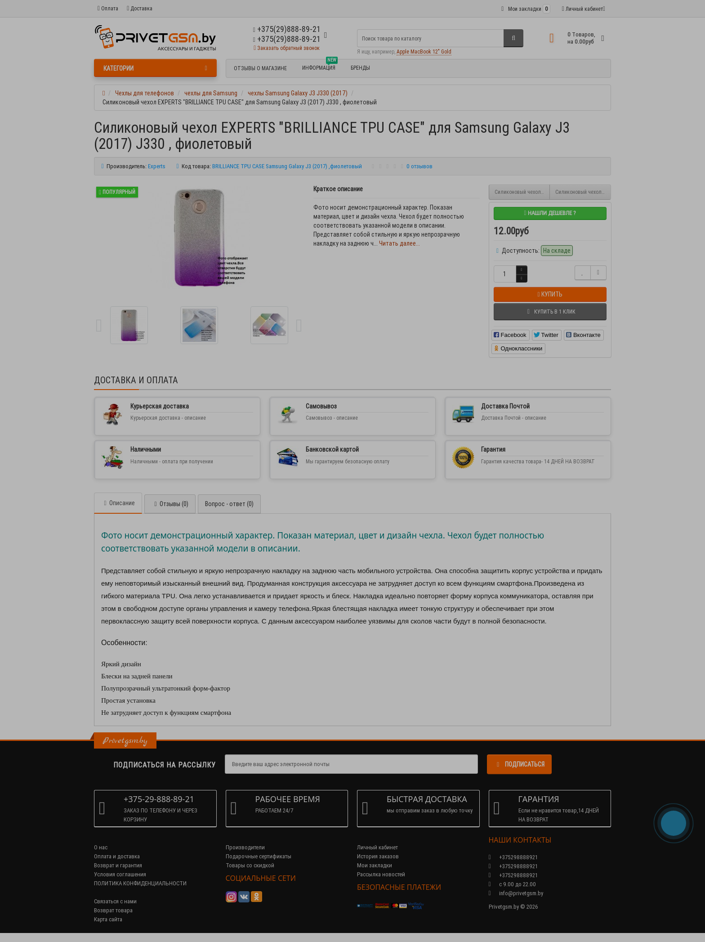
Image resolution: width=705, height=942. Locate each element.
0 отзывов (419, 166)
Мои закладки (374, 865)
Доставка (139, 8)
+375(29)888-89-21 (287, 39)
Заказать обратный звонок (287, 48)
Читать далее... (399, 243)
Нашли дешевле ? (550, 213)
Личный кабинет (377, 847)
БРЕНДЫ (360, 67)
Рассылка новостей (381, 874)
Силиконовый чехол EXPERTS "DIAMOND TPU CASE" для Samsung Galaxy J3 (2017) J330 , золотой (583, 191)
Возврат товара (113, 910)
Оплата (108, 8)
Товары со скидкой (250, 865)
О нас (100, 847)
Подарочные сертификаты (258, 856)
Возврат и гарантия (118, 865)
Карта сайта (108, 919)
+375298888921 (513, 866)
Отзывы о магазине (260, 68)
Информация (320, 66)
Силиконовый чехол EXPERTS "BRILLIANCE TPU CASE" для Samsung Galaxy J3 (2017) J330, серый (522, 191)
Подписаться (519, 764)
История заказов (378, 856)
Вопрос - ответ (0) (229, 504)
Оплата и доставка (117, 856)
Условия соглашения (120, 874)
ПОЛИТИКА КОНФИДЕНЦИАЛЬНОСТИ (140, 883)
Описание (118, 503)
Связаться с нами (115, 901)
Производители (245, 847)
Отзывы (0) (170, 504)
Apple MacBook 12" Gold (424, 51)
